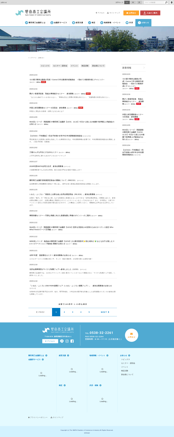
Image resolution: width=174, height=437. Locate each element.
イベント (74, 66)
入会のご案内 (150, 12)
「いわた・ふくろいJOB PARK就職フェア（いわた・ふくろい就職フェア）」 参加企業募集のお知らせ (70, 286)
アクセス (100, 13)
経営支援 (77, 22)
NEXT (104, 312)
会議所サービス (58, 22)
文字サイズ (119, 2)
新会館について (98, 66)
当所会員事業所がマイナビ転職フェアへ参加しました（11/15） (54, 269)
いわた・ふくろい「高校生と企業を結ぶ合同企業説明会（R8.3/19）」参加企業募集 (62, 194)
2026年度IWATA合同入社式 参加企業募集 (46, 166)
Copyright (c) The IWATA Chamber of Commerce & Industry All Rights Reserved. (87, 430)
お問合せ (131, 13)
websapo (87, 433)
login (171, 2)
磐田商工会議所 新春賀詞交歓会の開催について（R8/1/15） (52, 180)
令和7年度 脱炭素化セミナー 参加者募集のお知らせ (50, 255)
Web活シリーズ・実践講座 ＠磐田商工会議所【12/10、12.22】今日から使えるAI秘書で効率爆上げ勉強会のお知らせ (133, 134)
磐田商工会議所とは (35, 22)
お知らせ (143, 22)
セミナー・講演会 (60, 66)
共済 (129, 22)
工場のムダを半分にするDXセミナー (43, 152)
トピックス (45, 66)
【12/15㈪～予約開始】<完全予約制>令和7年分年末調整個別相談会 (55, 136)
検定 (91, 22)
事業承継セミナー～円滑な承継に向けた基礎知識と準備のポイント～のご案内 (60, 215)
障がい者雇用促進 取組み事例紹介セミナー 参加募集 (51, 94)
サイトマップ (113, 13)
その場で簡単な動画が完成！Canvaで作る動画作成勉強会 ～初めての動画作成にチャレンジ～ (67, 80)
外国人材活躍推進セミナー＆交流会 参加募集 (47, 108)
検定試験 (85, 66)
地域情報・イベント (110, 22)
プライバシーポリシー (38, 417)
